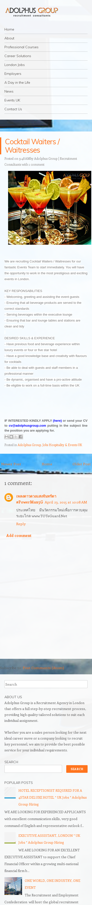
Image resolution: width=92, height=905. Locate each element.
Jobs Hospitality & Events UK (62, 445)
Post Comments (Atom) (43, 667)
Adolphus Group (29, 445)
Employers (12, 73)
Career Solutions (17, 56)
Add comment (18, 535)
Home (9, 29)
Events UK (12, 100)
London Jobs (14, 65)
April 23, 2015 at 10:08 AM (66, 502)
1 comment (36, 164)
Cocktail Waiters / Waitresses (32, 146)
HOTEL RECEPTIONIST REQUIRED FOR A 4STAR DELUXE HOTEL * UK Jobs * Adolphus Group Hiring (52, 797)
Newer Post (11, 463)
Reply (21, 523)
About (9, 38)
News (8, 91)
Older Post (82, 463)
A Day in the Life (17, 82)
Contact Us (13, 109)
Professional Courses (21, 47)
